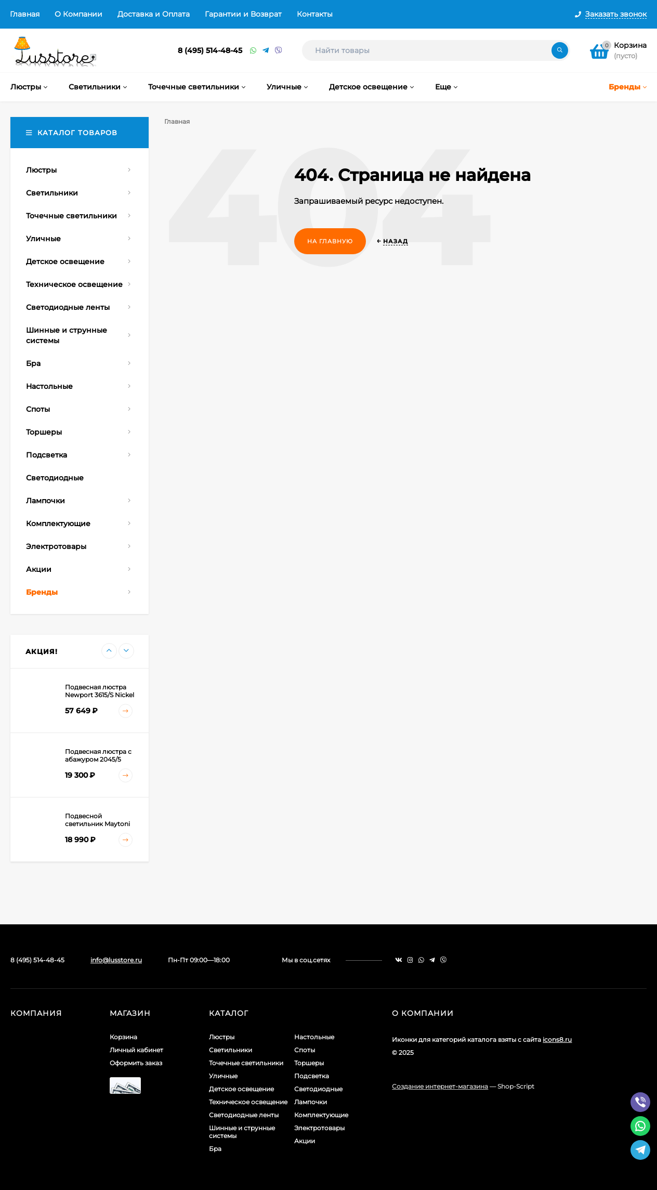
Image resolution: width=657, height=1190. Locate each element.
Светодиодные (318, 1089)
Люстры (221, 1037)
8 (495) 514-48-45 (210, 50)
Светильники (230, 1050)
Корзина (123, 1037)
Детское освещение (241, 1089)
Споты (304, 1050)
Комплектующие (321, 1115)
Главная (25, 14)
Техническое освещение (248, 1102)
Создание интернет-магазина (440, 1086)
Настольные (314, 1037)
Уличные (223, 1076)
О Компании (78, 14)
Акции (304, 1141)
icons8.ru (557, 1039)
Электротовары (319, 1128)
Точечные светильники (246, 1063)
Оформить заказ (136, 1063)
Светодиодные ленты (244, 1115)
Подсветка (311, 1076)
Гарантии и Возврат (243, 14)
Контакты (315, 14)
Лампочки (310, 1102)
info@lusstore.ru (116, 960)
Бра (215, 1149)
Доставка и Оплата (153, 14)
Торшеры (309, 1063)
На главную (330, 241)
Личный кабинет (136, 1050)
